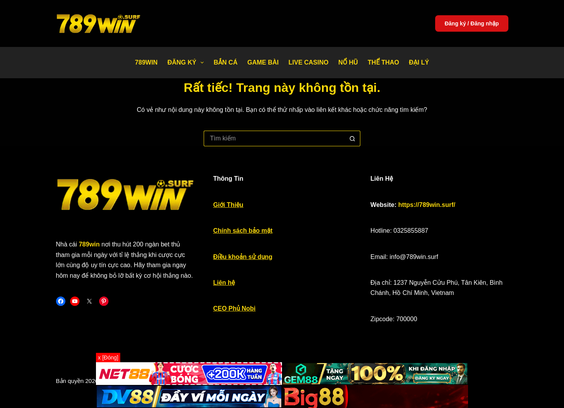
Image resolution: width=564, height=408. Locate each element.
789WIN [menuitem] (146, 62)
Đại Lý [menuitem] (419, 62)
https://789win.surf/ (427, 204)
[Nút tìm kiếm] (352, 138)
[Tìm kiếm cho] (274, 138)
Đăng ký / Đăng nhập (472, 23)
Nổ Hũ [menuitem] (348, 62)
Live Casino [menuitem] (308, 62)
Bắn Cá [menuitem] (225, 62)
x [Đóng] (108, 357)
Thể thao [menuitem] (383, 62)
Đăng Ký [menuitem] (187, 62)
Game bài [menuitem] (262, 62)
